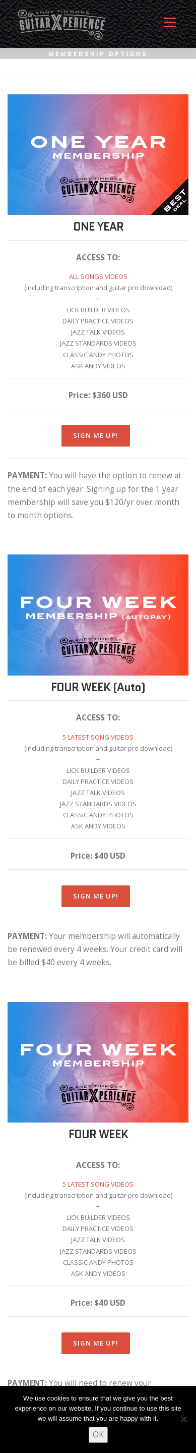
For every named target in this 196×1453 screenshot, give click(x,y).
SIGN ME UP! (95, 435)
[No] (183, 1419)
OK (98, 1434)
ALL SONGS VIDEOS (98, 276)
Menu (169, 26)
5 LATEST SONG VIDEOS (98, 737)
